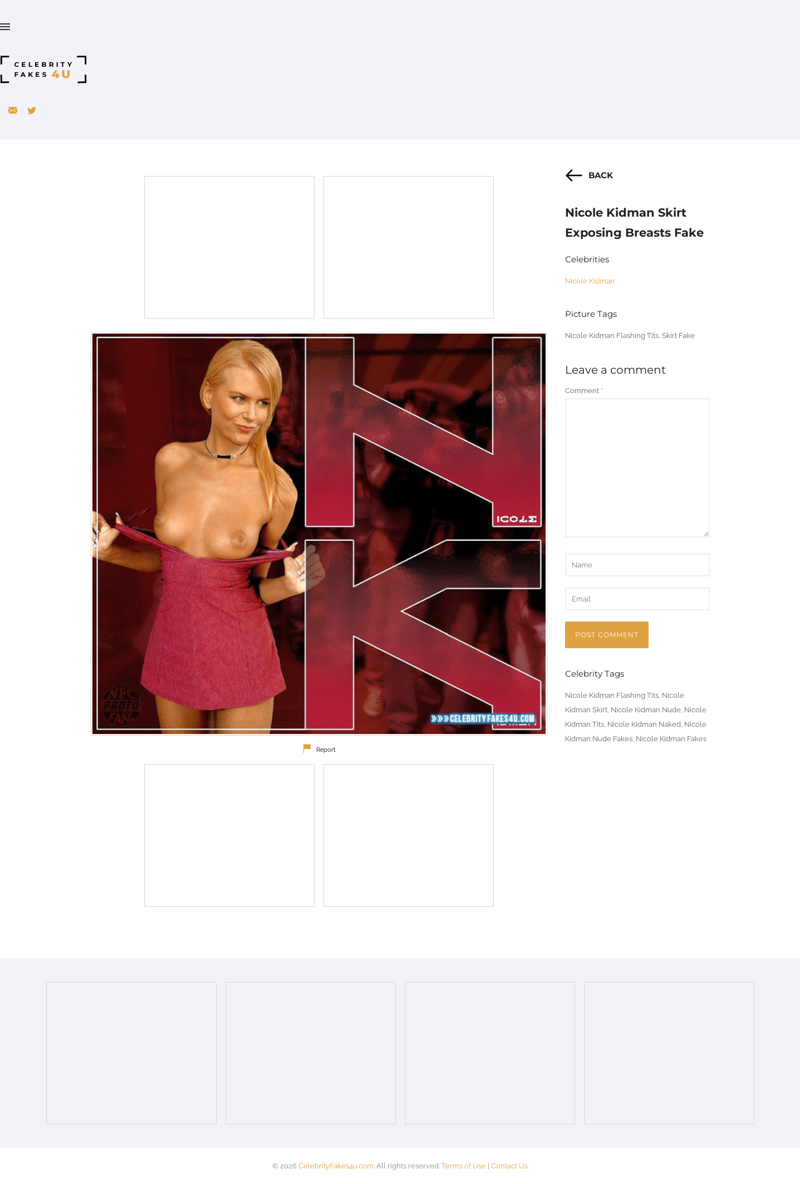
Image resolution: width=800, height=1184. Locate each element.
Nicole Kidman (590, 281)
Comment (584, 390)
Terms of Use (463, 1166)
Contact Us (509, 1166)
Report (326, 750)
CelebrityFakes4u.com (336, 1166)
